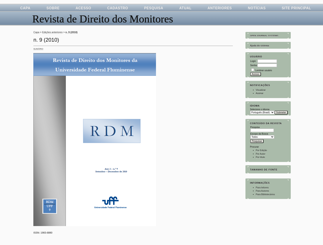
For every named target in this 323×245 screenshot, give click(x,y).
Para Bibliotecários (265, 194)
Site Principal (296, 8)
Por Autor (260, 154)
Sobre (52, 8)
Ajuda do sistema (259, 46)
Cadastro (117, 8)
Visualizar (261, 90)
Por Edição (261, 150)
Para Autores (262, 191)
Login (253, 61)
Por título (260, 157)
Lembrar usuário (263, 70)
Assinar (260, 93)
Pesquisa (153, 8)
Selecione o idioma (260, 109)
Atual (185, 8)
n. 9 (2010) (71, 32)
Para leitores (262, 187)
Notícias (257, 8)
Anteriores (220, 8)
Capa (25, 8)
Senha (253, 65)
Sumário (38, 49)
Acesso (83, 8)
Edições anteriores (52, 32)
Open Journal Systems (264, 35)
